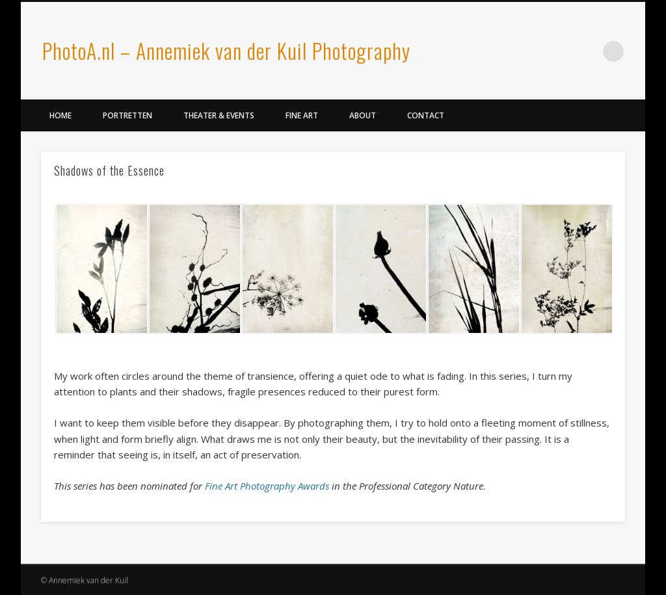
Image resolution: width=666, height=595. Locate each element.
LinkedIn (586, 51)
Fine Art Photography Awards (267, 485)
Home (60, 115)
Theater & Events (218, 115)
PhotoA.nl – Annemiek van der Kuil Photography (226, 50)
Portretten (127, 115)
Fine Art (302, 115)
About (362, 115)
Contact (425, 115)
